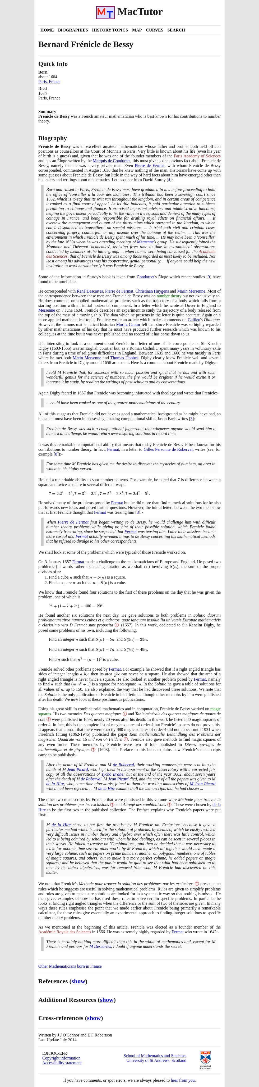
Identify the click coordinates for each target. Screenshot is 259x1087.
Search (176, 30)
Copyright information (61, 1058)
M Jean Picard (202, 783)
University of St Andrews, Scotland (156, 1060)
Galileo (194, 319)
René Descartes (90, 291)
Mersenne (145, 242)
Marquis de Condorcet (112, 160)
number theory (169, 296)
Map (137, 30)
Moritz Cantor (128, 324)
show (78, 981)
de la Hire (55, 783)
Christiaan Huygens (152, 291)
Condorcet (145, 277)
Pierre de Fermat (149, 165)
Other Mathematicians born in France (70, 966)
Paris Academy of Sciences (197, 156)
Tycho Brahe (112, 774)
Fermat (113, 449)
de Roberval (123, 764)
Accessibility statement (62, 1063)
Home (47, 30)
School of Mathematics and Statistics (155, 1055)
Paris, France (49, 81)
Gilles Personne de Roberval (168, 449)
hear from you (183, 1080)
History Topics (110, 30)
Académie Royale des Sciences (64, 932)
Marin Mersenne (191, 291)
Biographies (73, 30)
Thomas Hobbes (124, 358)
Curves (154, 30)
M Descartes (100, 946)
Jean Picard (77, 769)
